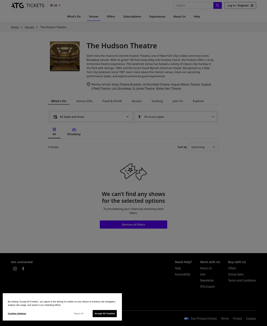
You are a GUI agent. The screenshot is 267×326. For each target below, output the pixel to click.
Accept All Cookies (105, 313)
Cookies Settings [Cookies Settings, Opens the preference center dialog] (17, 313)
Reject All (78, 313)
